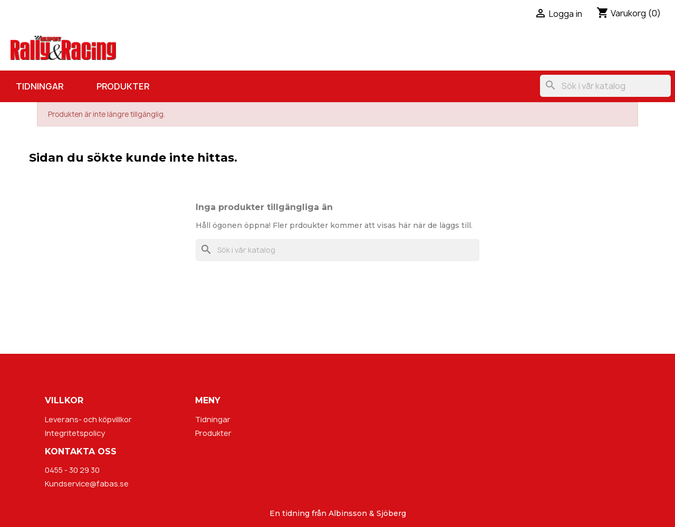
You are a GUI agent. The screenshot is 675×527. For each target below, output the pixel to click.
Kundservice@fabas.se (87, 484)
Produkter (123, 86)
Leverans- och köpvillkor (88, 419)
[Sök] (605, 86)
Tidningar (39, 86)
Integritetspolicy (75, 433)
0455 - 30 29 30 (72, 470)
